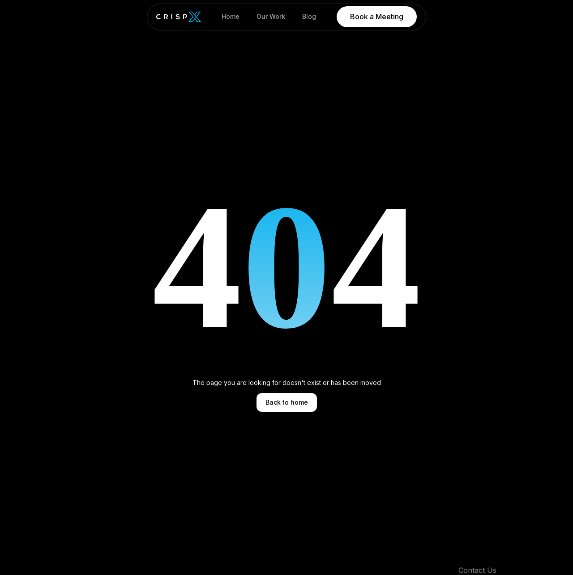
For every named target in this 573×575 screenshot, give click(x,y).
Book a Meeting (376, 16)
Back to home (286, 402)
